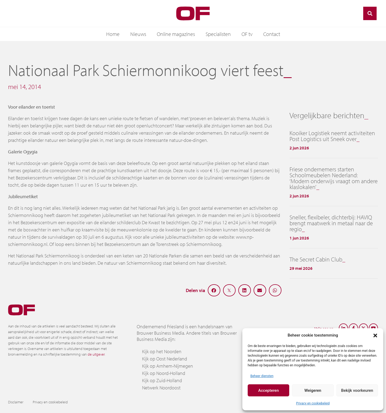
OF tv (247, 34)
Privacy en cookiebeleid (312, 403)
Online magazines (176, 34)
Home (113, 34)
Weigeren (313, 390)
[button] (375, 335)
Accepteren (268, 390)
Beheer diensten (261, 376)
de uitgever (96, 354)
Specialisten (218, 34)
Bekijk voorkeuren (357, 390)
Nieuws (138, 34)
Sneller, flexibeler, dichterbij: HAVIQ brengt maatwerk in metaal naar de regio (331, 223)
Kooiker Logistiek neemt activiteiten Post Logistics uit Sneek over (332, 136)
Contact (271, 34)
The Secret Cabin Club (316, 259)
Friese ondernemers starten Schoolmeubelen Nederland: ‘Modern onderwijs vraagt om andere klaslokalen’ (334, 178)
